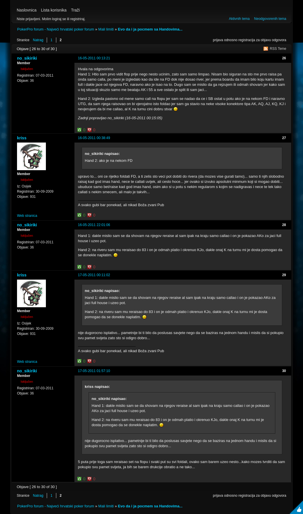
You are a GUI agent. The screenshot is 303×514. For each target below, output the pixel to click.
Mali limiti (106, 29)
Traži (75, 10)
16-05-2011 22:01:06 (94, 225)
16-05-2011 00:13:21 (94, 58)
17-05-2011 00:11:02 (94, 275)
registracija (246, 40)
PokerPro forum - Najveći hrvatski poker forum (55, 29)
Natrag (38, 40)
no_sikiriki (27, 58)
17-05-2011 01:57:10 (94, 371)
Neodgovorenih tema (270, 19)
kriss (22, 138)
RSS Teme (278, 49)
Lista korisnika (54, 10)
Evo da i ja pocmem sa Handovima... (150, 29)
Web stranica (27, 216)
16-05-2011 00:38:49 (94, 138)
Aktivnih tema (239, 19)
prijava (218, 40)
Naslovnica (26, 10)
